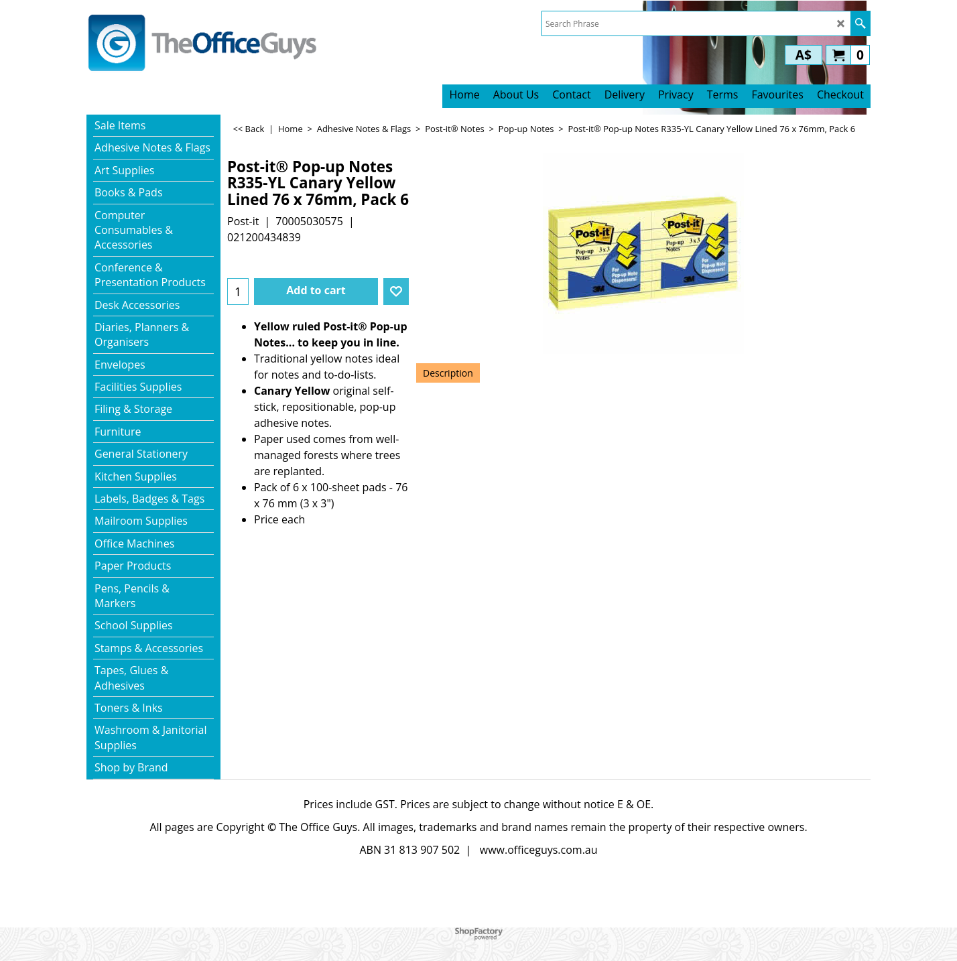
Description (448, 373)
